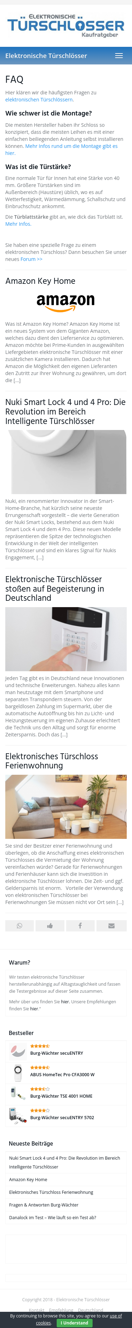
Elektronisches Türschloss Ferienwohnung (51, 761)
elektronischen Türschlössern (39, 99)
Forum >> (31, 259)
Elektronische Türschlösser (46, 55)
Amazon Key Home (40, 281)
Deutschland (90, 1310)
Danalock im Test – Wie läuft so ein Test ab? (52, 1218)
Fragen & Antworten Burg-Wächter (43, 1205)
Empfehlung (61, 1310)
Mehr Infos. (18, 223)
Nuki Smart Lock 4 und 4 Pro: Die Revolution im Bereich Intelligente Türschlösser (65, 412)
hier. (65, 1002)
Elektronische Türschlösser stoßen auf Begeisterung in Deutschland (54, 589)
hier (34, 1009)
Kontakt (36, 1310)
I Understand (74, 1323)
